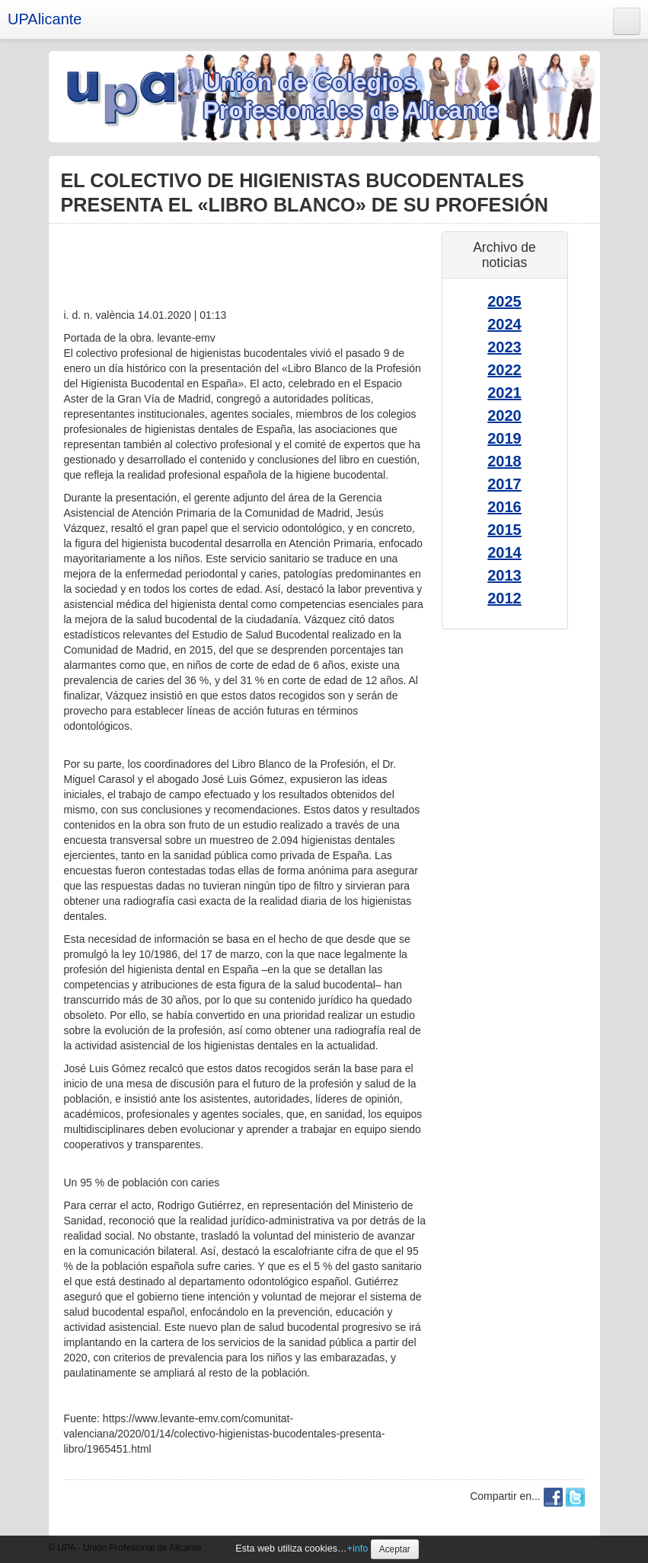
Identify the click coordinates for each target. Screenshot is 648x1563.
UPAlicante (44, 19)
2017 (504, 484)
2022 (504, 369)
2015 (504, 529)
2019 (504, 438)
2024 (504, 324)
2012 (504, 598)
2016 (504, 506)
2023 (504, 347)
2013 (504, 575)
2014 (504, 552)
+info (358, 1548)
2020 (504, 415)
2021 (504, 392)
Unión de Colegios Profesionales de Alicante (351, 96)
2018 (504, 461)
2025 (504, 301)
